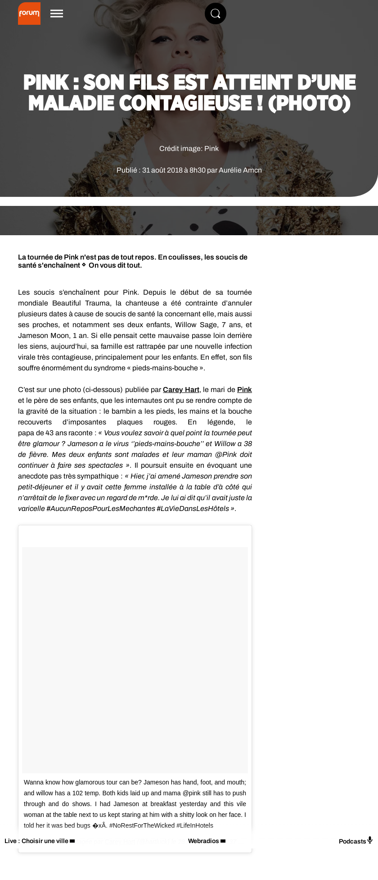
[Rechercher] (215, 13)
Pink (244, 389)
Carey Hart (181, 389)
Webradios (203, 841)
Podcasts (356, 840)
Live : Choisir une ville (36, 841)
